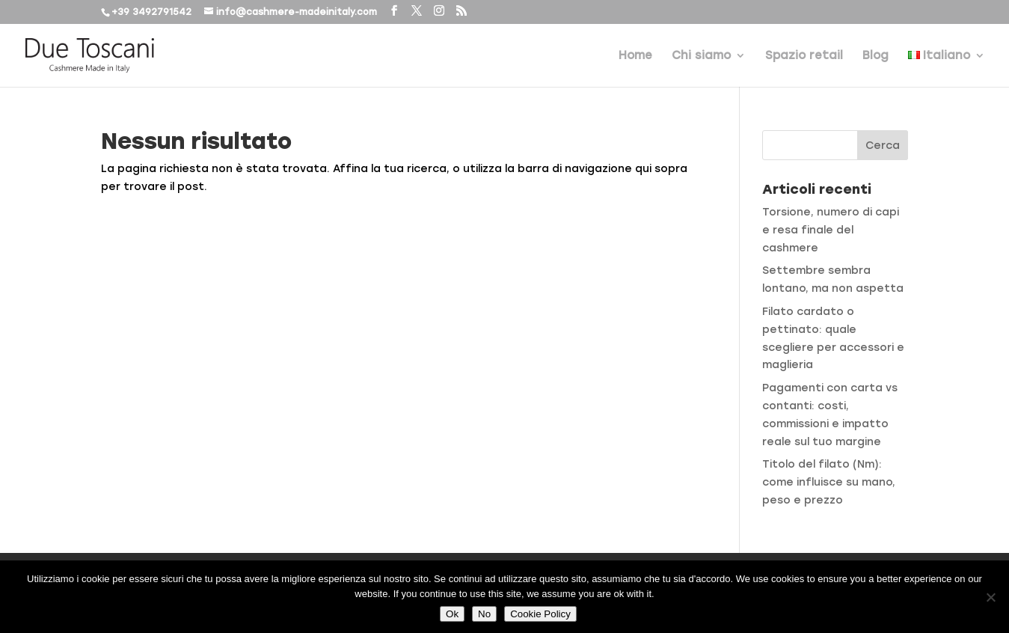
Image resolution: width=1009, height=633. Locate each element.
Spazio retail (804, 56)
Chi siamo (701, 56)
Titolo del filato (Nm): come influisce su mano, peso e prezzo (828, 482)
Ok (452, 614)
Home (635, 56)
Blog (875, 56)
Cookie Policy (540, 614)
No (484, 614)
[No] (990, 597)
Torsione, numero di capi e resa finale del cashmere (830, 230)
